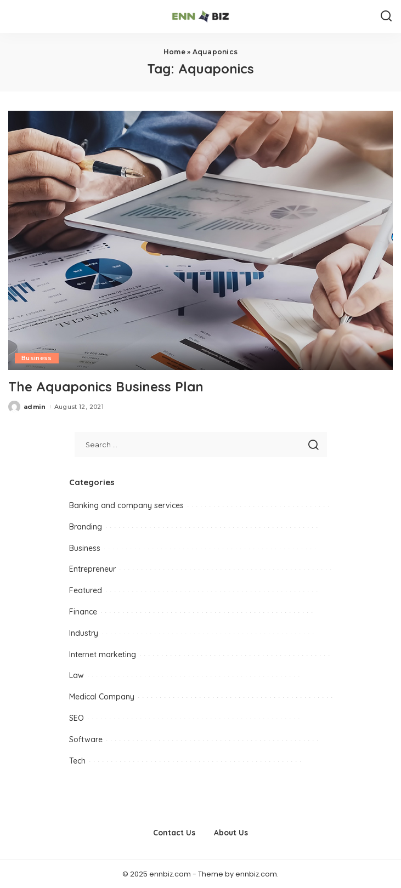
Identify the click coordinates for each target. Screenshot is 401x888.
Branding (85, 527)
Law (76, 675)
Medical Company (101, 697)
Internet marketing (102, 654)
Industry (83, 633)
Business (36, 358)
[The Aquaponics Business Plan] (200, 241)
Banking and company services (126, 505)
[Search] (386, 16)
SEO (76, 718)
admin (35, 407)
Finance (83, 612)
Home (174, 52)
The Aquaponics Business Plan (106, 386)
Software (86, 739)
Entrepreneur (92, 569)
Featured (85, 590)
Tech (77, 761)
